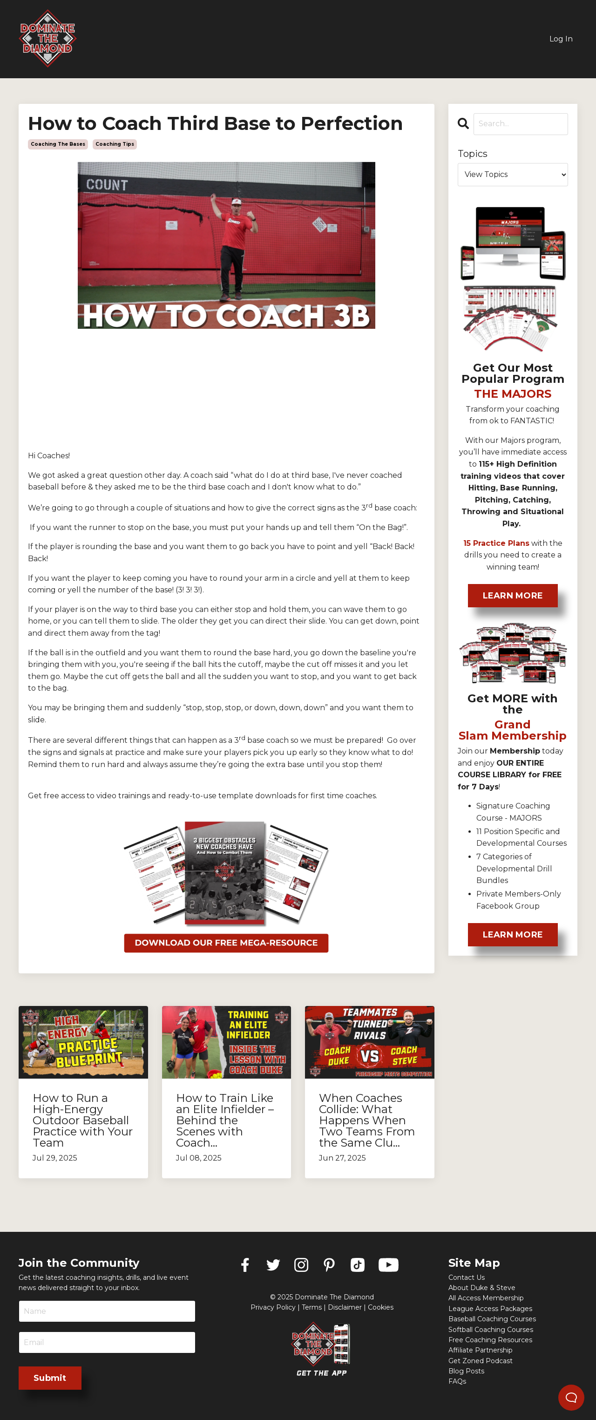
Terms (312, 1307)
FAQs (457, 1381)
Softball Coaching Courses (490, 1329)
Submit (50, 1378)
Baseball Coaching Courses (492, 1319)
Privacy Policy (273, 1307)
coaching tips (114, 144)
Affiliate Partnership (480, 1350)
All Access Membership (486, 1298)
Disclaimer (345, 1307)
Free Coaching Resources (490, 1340)
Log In (561, 38)
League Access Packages (490, 1308)
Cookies (380, 1307)
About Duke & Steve (481, 1288)
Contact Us (466, 1277)
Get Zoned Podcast (480, 1361)
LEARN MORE (513, 596)
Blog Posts (466, 1371)
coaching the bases (58, 144)
